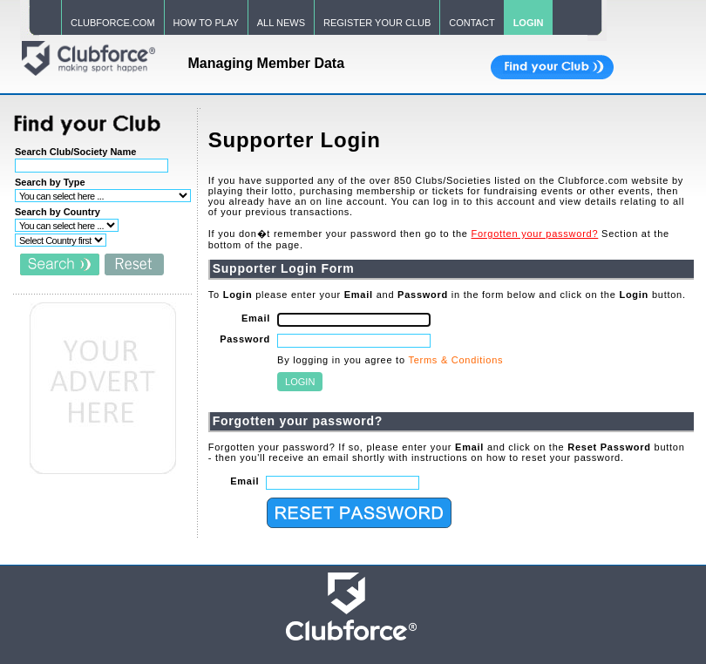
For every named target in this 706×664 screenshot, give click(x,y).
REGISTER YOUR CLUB (377, 22)
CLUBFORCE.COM (113, 22)
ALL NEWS (281, 22)
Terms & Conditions (455, 360)
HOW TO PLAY (206, 22)
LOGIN (528, 22)
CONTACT (471, 22)
